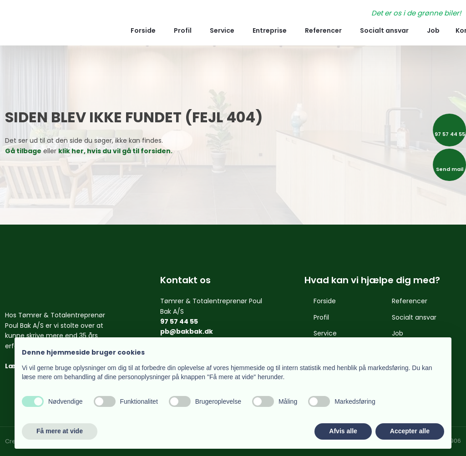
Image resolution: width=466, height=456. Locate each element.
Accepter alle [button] (410, 431)
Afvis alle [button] (343, 431)
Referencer (323, 30)
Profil (183, 30)
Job (433, 30)
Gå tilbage (23, 150)
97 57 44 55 (179, 321)
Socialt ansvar (384, 30)
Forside (143, 30)
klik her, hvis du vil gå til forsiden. (115, 150)
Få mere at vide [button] (59, 431)
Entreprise (270, 30)
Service (222, 30)
